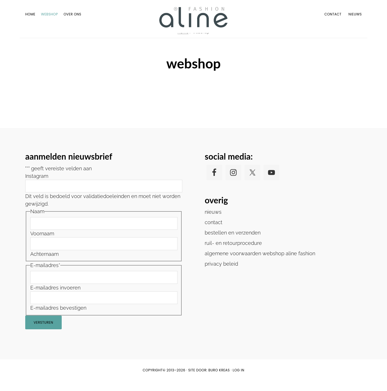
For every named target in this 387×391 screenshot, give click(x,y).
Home (183, 41)
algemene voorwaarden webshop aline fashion (260, 263)
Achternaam (44, 264)
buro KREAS (219, 380)
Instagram (36, 185)
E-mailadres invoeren (55, 297)
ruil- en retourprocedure (233, 253)
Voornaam (42, 243)
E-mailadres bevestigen (58, 318)
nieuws (213, 221)
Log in (239, 380)
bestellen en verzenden (233, 242)
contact (213, 232)
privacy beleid (221, 273)
